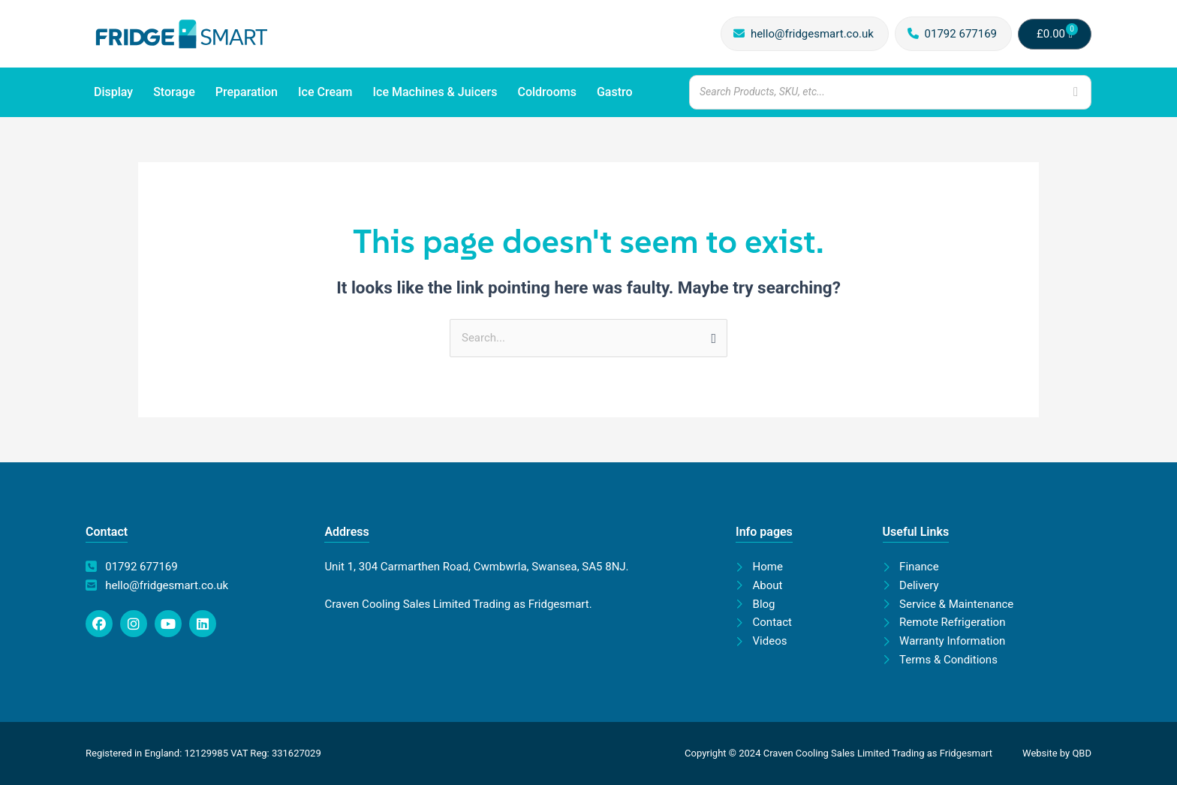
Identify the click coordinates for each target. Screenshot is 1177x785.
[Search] (1076, 92)
